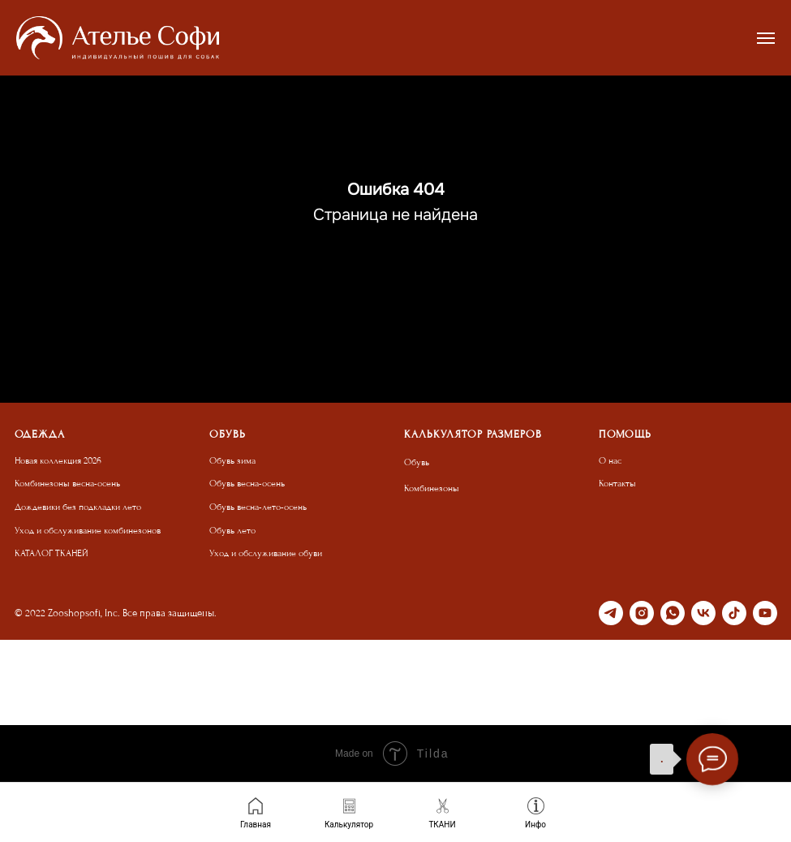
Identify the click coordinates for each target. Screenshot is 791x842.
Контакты (617, 483)
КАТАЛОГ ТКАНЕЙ (51, 553)
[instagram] (642, 613)
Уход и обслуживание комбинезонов (88, 530)
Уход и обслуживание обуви (265, 553)
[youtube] (765, 613)
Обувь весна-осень (247, 483)
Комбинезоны (431, 488)
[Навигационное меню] (766, 38)
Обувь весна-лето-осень (258, 507)
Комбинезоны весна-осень (67, 483)
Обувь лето (232, 530)
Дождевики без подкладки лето (78, 507)
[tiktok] (734, 613)
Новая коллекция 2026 (58, 461)
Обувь (416, 462)
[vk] (703, 613)
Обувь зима (232, 461)
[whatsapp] (672, 613)
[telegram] (611, 613)
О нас (610, 461)
